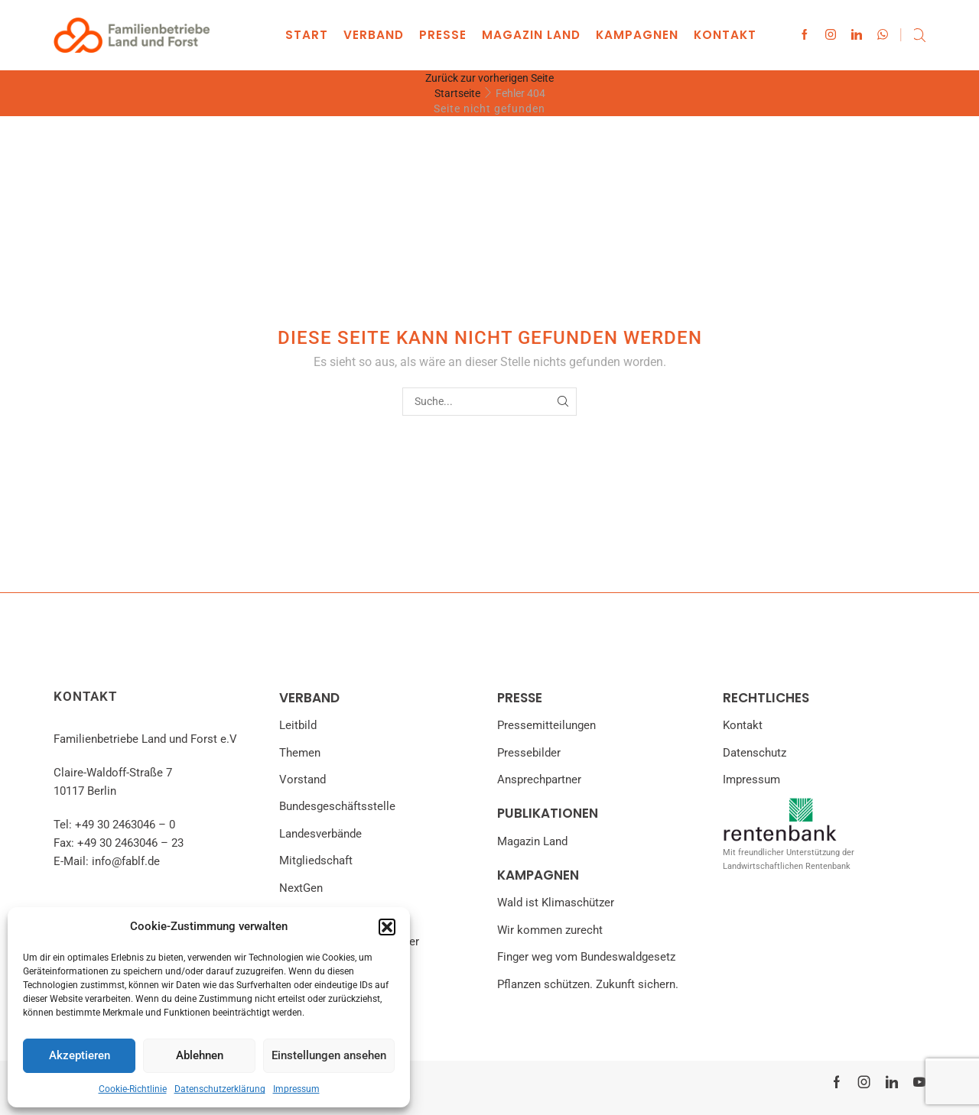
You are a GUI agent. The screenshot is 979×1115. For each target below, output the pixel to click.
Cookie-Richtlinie (133, 1089)
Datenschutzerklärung (219, 1089)
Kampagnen (637, 35)
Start (306, 35)
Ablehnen (199, 1055)
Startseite (457, 93)
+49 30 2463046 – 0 (125, 824)
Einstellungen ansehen (329, 1055)
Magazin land (531, 35)
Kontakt (725, 35)
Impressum (296, 1089)
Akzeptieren (79, 1055)
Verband (373, 35)
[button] (387, 927)
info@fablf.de (126, 861)
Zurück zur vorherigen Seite (489, 78)
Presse (443, 35)
